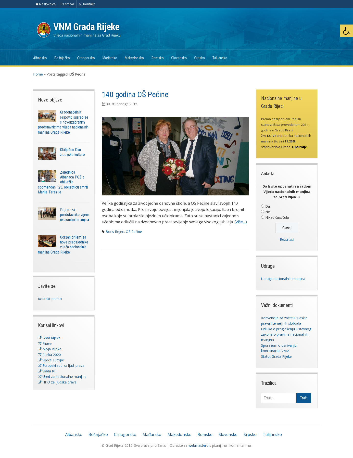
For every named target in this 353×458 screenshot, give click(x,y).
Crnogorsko (86, 58)
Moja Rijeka (49, 349)
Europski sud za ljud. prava (61, 365)
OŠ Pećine (134, 231)
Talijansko (219, 58)
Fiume (45, 343)
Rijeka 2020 (49, 354)
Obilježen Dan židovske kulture (72, 152)
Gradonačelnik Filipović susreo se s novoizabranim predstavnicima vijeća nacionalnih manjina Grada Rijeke (63, 122)
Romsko (157, 58)
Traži (303, 398)
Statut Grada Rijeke (276, 356)
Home (38, 74)
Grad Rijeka (49, 338)
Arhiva (67, 4)
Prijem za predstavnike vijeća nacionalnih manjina (74, 214)
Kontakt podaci (50, 298)
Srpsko (199, 58)
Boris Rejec (115, 231)
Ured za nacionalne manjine (62, 376)
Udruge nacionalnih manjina (283, 278)
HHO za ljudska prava (57, 382)
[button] (346, 31)
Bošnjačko (62, 58)
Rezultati (287, 239)
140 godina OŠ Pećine (135, 94)
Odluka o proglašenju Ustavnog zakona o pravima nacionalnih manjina (286, 334)
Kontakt (87, 4)
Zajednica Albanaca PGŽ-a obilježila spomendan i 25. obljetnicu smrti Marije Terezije (63, 182)
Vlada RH (47, 371)
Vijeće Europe (51, 360)
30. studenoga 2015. (122, 104)
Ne (267, 211)
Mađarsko (109, 58)
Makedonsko (134, 58)
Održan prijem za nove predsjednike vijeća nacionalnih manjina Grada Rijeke (63, 244)
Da (267, 206)
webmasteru (198, 445)
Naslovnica (46, 4)
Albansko (40, 58)
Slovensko (179, 58)
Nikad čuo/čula (277, 217)
